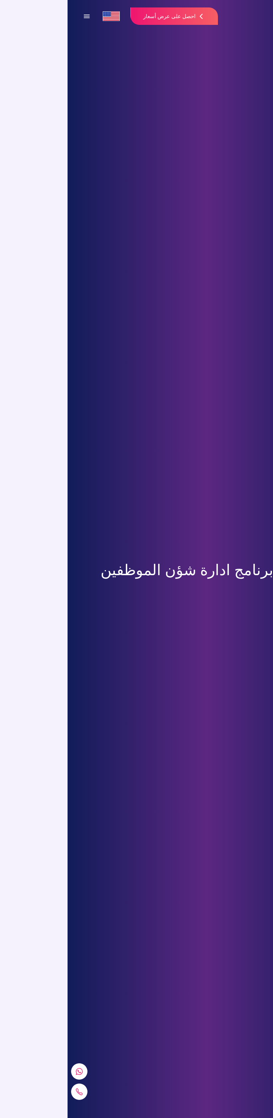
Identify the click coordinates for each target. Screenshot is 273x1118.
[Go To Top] (259, 1104)
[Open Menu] (19, 16)
